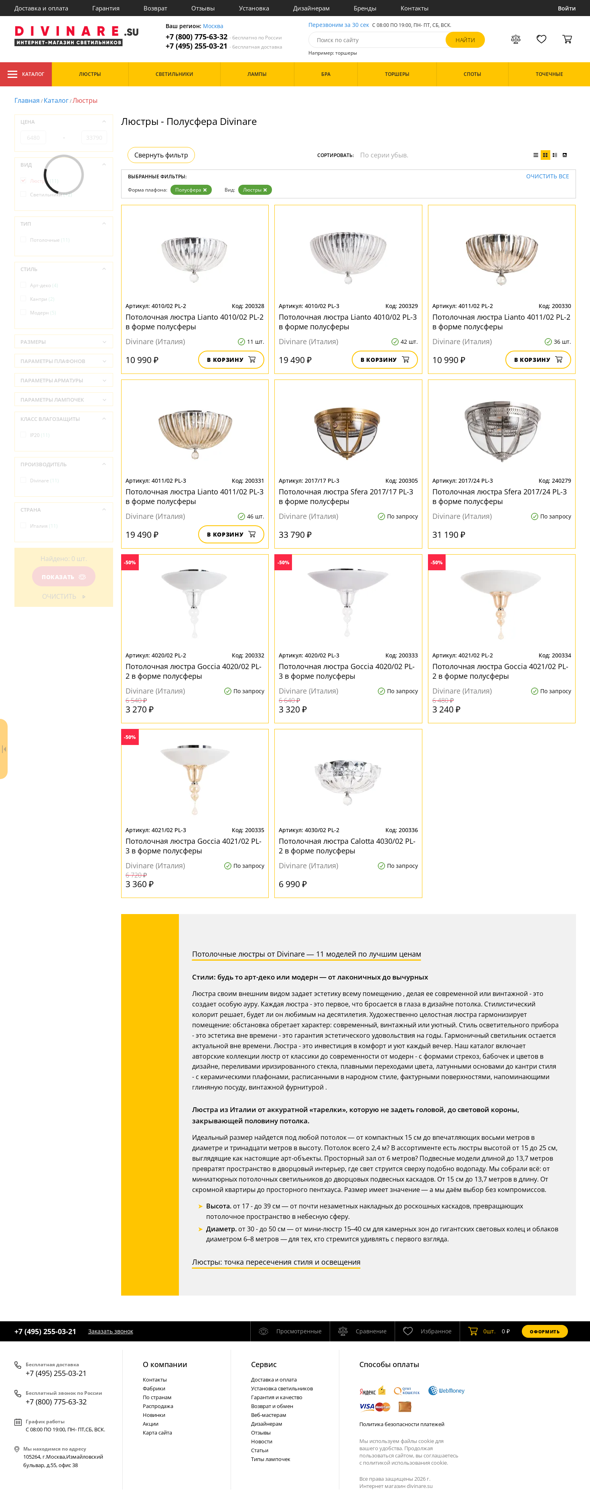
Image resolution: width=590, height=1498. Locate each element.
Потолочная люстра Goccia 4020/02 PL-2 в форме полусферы (194, 671)
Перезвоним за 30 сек (338, 25)
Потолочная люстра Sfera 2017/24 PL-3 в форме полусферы (499, 496)
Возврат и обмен (272, 1406)
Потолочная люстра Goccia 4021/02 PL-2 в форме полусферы (500, 671)
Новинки (154, 1414)
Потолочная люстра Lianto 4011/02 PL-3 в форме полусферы (195, 496)
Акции (150, 1423)
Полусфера (191, 189)
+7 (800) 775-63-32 (224, 36)
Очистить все (547, 176)
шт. (482, 1331)
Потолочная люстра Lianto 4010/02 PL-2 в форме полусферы (195, 321)
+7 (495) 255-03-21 (224, 46)
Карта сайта (157, 1432)
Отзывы (203, 8)
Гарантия (106, 8)
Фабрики (154, 1388)
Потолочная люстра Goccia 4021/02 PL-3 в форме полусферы (194, 845)
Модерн (43, 312)
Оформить (545, 1332)
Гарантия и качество (276, 1397)
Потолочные (50, 240)
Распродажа (158, 1406)
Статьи (259, 1450)
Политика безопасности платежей (401, 1424)
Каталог (26, 74)
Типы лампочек (270, 1459)
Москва (213, 26)
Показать (63, 577)
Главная (27, 100)
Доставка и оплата (41, 8)
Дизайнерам (311, 8)
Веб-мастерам (268, 1414)
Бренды (365, 8)
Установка (254, 8)
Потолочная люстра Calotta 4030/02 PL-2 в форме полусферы (347, 845)
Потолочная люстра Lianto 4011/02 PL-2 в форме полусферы (501, 321)
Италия (44, 525)
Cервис (264, 1364)
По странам (157, 1397)
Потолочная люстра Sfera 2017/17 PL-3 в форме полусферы (346, 496)
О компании (165, 1364)
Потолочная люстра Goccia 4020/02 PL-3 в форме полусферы (347, 671)
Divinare (44, 480)
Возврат (155, 8)
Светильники (51, 194)
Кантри (42, 299)
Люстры (255, 189)
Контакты (415, 8)
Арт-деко (44, 285)
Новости (261, 1441)
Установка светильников (282, 1388)
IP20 (40, 435)
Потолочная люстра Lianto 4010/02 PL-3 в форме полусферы (348, 321)
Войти (567, 8)
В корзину (231, 359)
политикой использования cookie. (405, 1462)
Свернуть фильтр (161, 155)
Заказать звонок (110, 1331)
